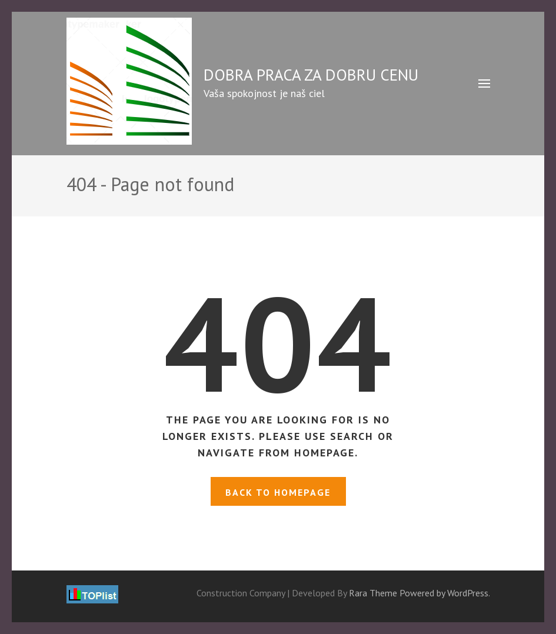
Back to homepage (278, 492)
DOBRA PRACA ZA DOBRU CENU (311, 75)
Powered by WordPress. (444, 593)
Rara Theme (373, 593)
